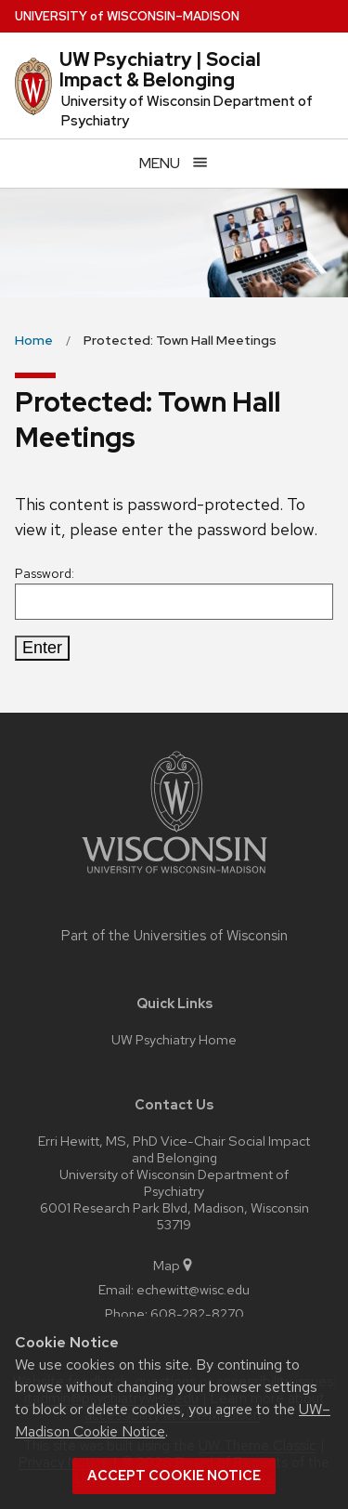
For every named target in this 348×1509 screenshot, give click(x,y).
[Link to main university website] (174, 876)
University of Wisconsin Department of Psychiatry (187, 111)
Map (174, 1265)
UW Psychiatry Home (174, 1039)
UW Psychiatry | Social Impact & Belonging (160, 69)
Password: (174, 592)
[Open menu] (174, 163)
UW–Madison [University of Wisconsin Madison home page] (127, 16)
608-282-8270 (197, 1313)
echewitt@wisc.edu (193, 1289)
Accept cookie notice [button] (174, 1475)
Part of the (174, 935)
